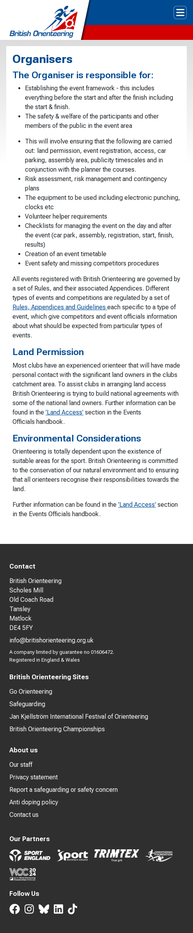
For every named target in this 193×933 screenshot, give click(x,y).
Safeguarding (27, 704)
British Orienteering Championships (57, 729)
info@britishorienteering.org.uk (51, 640)
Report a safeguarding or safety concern (63, 789)
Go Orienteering (30, 691)
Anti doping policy (33, 802)
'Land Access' (64, 412)
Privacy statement (33, 777)
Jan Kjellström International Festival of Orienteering (78, 716)
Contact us (24, 814)
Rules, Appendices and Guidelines (59, 307)
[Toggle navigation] (180, 12)
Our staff (20, 764)
